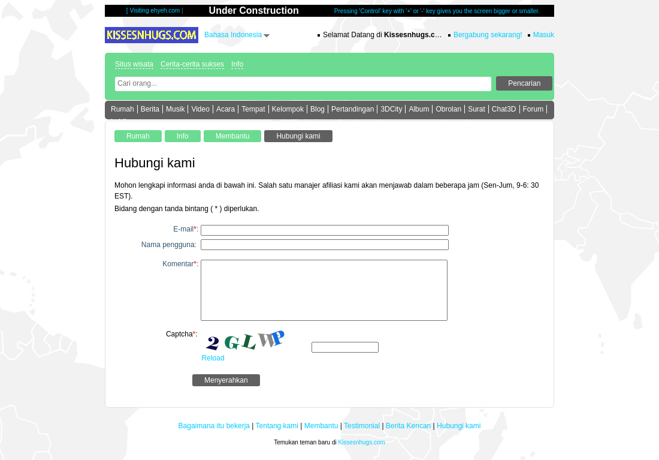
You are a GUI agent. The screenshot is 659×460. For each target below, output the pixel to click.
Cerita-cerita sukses (192, 64)
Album (419, 109)
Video (200, 109)
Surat (476, 109)
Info (237, 64)
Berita (150, 109)
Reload (213, 358)
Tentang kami (277, 426)
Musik (175, 109)
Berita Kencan (408, 426)
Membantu (321, 426)
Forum (533, 109)
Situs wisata (134, 64)
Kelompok (288, 109)
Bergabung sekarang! (488, 35)
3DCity (391, 109)
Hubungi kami (458, 426)
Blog (317, 109)
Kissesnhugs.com (361, 442)
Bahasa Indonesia (233, 35)
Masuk (543, 35)
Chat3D (504, 109)
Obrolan (448, 109)
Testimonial (362, 426)
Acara (225, 109)
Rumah (122, 109)
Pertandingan (352, 109)
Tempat (253, 109)
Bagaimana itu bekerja (214, 426)
